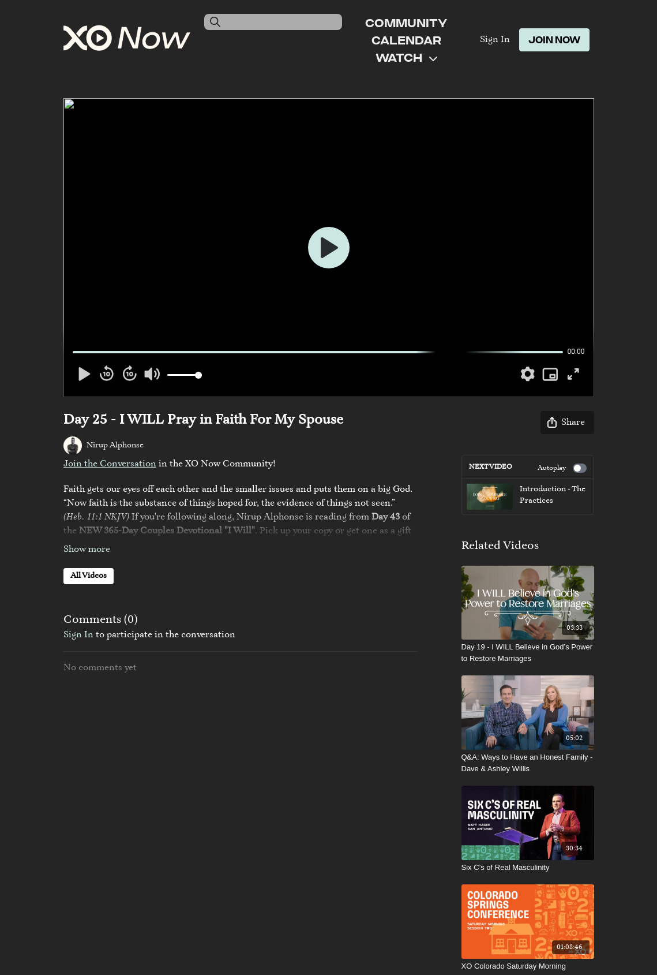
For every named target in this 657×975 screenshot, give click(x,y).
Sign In (495, 39)
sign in (78, 635)
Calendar (406, 40)
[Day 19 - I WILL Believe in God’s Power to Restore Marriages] (527, 652)
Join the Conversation (109, 464)
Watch (406, 57)
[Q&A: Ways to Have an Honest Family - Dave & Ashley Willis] (527, 763)
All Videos (88, 576)
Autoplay (562, 468)
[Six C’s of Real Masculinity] (527, 867)
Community (406, 22)
